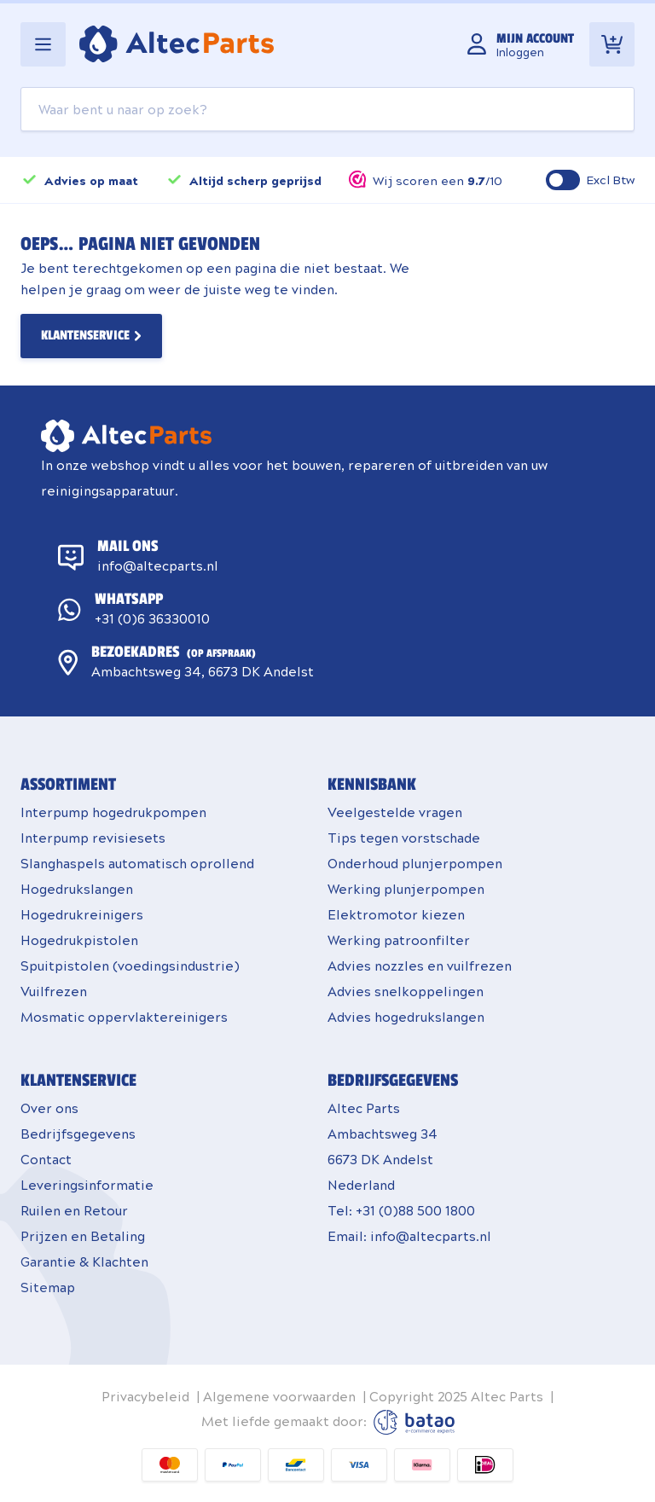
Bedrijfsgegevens (78, 1133)
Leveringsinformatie (87, 1184)
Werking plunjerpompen (406, 888)
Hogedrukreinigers (81, 914)
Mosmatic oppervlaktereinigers (124, 1016)
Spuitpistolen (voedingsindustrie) (130, 965)
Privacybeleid (145, 1396)
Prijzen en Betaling (82, 1235)
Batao (414, 1422)
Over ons (49, 1107)
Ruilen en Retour (74, 1210)
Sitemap (47, 1286)
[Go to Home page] (176, 44)
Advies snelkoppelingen (406, 990)
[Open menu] (43, 44)
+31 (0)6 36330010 (152, 618)
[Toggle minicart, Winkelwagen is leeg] (612, 44)
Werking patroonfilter (399, 939)
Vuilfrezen (53, 990)
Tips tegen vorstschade (404, 837)
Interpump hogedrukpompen (113, 811)
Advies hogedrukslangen (406, 1016)
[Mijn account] (520, 44)
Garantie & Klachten (84, 1261)
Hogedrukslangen (76, 888)
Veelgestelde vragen (395, 811)
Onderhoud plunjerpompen (415, 863)
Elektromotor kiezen (396, 914)
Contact (46, 1159)
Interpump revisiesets (92, 837)
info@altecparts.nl (157, 565)
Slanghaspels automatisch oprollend (137, 863)
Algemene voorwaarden (279, 1396)
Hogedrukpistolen (79, 939)
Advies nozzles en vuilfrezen (420, 965)
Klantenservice (85, 336)
